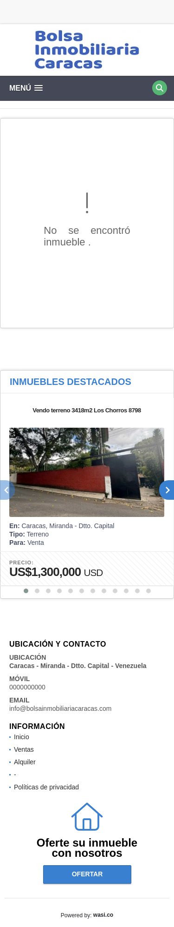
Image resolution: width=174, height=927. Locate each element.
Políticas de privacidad (46, 787)
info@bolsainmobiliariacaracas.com (60, 708)
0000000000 (27, 687)
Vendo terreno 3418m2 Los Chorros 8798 (86, 410)
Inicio (21, 737)
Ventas (24, 749)
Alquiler (25, 762)
